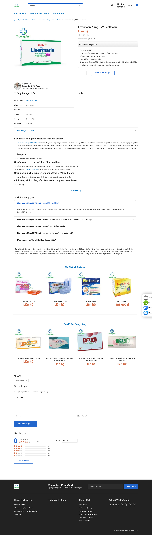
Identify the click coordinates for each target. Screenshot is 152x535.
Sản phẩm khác (57, 13)
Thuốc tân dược (19, 13)
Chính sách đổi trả (84, 521)
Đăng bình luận (24, 424)
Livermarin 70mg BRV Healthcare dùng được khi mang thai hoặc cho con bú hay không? (54, 219)
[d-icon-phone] (113, 5)
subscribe (131, 486)
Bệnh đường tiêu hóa (21, 380)
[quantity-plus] (88, 73)
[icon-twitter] (83, 35)
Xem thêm (75, 191)
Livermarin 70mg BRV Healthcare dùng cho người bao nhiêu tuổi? (45, 233)
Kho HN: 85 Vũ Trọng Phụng (29, 511)
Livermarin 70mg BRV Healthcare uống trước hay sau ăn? (41, 226)
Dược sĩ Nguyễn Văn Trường (31, 86)
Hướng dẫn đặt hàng (85, 508)
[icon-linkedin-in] (87, 35)
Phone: (16, 504)
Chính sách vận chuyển (86, 517)
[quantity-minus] (79, 73)
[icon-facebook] (79, 35)
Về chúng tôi (83, 504)
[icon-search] (80, 5)
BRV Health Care (31, 101)
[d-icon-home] (14, 20)
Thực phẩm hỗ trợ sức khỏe (38, 13)
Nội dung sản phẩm (25, 130)
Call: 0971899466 (114, 505)
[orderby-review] (70, 441)
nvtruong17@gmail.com (25, 508)
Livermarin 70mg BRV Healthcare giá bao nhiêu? (38, 203)
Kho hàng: (17, 511)
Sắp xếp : (58, 440)
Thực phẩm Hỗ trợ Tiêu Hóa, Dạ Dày (49, 20)
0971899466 (121, 7)
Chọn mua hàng (101, 73)
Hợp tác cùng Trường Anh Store (88, 514)
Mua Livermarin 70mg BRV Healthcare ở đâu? (36, 240)
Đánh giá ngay (23, 461)
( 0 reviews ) (92, 39)
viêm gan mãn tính (32, 169)
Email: (16, 508)
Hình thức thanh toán (85, 511)
